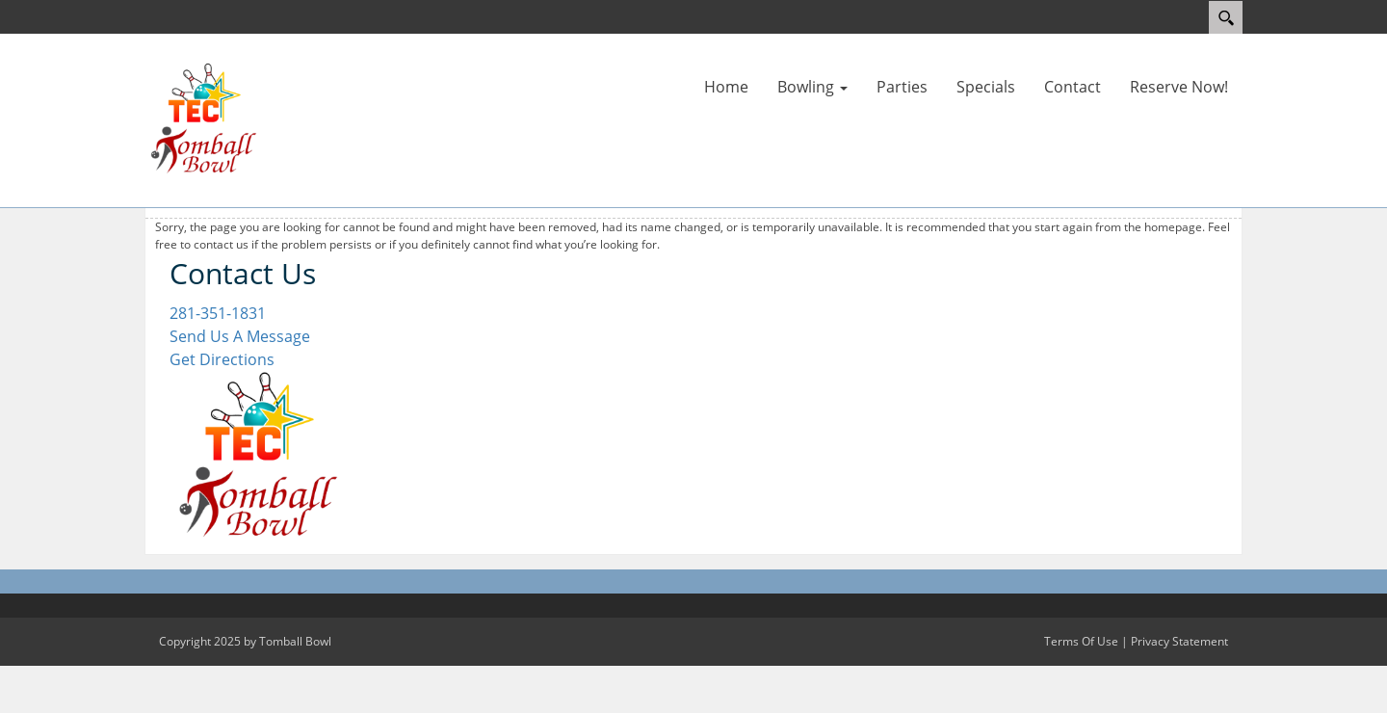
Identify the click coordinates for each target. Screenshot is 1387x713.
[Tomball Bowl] (202, 118)
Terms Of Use (1081, 641)
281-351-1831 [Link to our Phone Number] (218, 313)
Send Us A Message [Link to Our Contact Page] (240, 336)
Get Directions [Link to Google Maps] (222, 359)
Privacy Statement (1179, 641)
